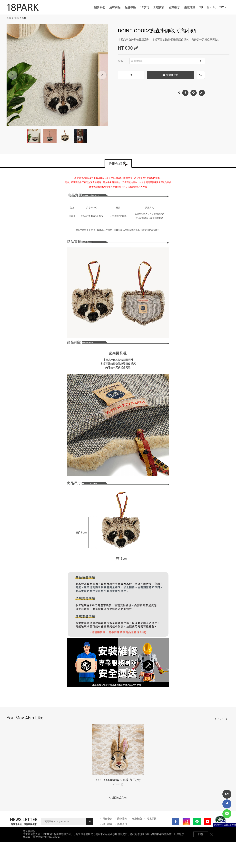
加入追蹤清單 (200, 75)
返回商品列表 (119, 797)
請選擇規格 (166, 61)
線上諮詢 (107, 824)
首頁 (9, 18)
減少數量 (121, 75)
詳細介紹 (115, 163)
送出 (90, 821)
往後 (226, 719)
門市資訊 (107, 818)
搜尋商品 (214, 7)
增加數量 (141, 75)
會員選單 (208, 7)
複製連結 (202, 92)
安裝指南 (137, 818)
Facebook (185, 92)
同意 (200, 834)
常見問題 (152, 818)
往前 (215, 719)
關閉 (211, 834)
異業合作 (122, 824)
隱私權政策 (54, 837)
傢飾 (16, 18)
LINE (193, 92)
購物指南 (122, 818)
